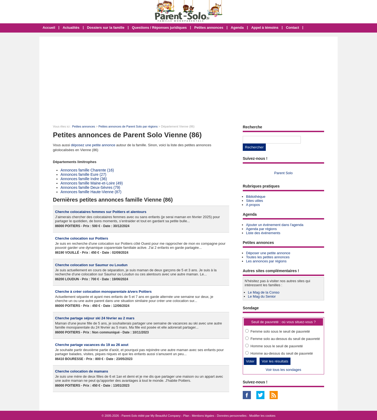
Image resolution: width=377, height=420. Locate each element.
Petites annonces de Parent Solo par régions (128, 126)
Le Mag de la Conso (263, 292)
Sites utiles (254, 201)
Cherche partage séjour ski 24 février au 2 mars (95, 318)
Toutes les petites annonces (267, 257)
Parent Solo (283, 173)
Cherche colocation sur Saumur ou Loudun (91, 265)
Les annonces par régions (266, 261)
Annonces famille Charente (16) (87, 170)
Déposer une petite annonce (268, 253)
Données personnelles (232, 415)
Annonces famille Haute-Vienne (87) (91, 192)
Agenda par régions (261, 229)
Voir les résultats (275, 361)
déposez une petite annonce (93, 145)
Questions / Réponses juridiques (159, 28)
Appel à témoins (264, 28)
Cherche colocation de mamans (81, 371)
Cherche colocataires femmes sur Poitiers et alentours (100, 212)
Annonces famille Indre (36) (83, 179)
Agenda (237, 28)
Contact (292, 28)
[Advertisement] (188, 77)
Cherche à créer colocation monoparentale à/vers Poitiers (103, 291)
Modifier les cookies (262, 415)
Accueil (49, 28)
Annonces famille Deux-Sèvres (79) (90, 187)
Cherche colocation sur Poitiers (81, 238)
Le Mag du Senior (262, 296)
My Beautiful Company (166, 415)
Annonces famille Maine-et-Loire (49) (91, 183)
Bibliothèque (256, 197)
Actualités (71, 28)
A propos (253, 205)
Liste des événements (263, 233)
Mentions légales (203, 415)
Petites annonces (208, 28)
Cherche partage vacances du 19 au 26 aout (91, 345)
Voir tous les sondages (283, 370)
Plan (186, 415)
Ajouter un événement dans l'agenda (274, 225)
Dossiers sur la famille (105, 28)
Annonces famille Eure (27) (83, 174)
